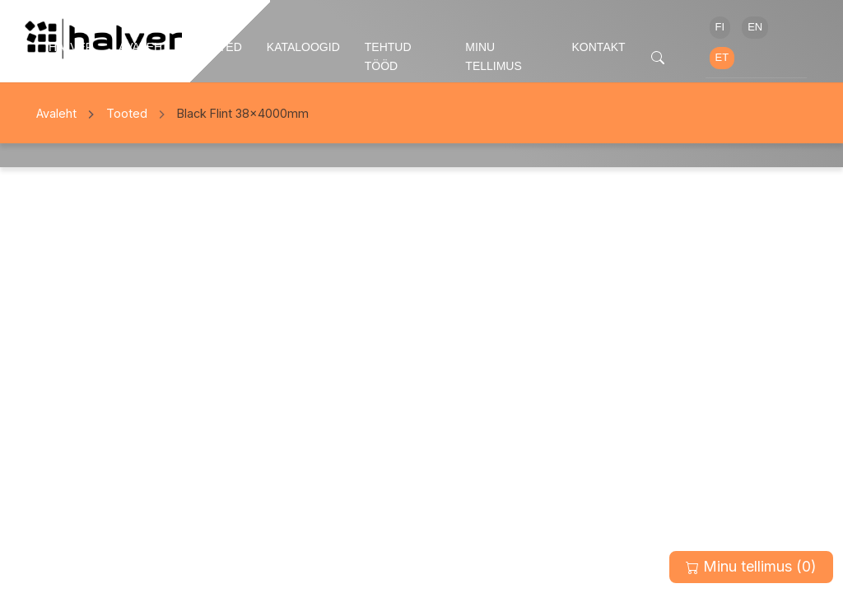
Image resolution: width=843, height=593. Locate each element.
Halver (71, 47)
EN (755, 27)
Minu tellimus (493, 56)
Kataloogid (303, 47)
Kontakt (599, 47)
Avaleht (144, 47)
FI (720, 27)
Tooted (218, 47)
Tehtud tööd (388, 56)
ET (722, 57)
